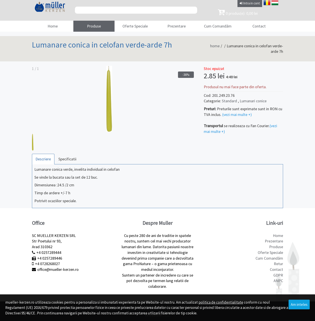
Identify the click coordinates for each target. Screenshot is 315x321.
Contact (259, 26)
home (215, 45)
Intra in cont (250, 3)
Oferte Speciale (135, 26)
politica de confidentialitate (220, 302)
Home (53, 26)
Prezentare (176, 26)
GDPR (278, 275)
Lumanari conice (253, 100)
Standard (229, 100)
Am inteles (299, 304)
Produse (94, 26)
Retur (278, 263)
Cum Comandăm (218, 26)
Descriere (43, 158)
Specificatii (67, 158)
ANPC (278, 280)
